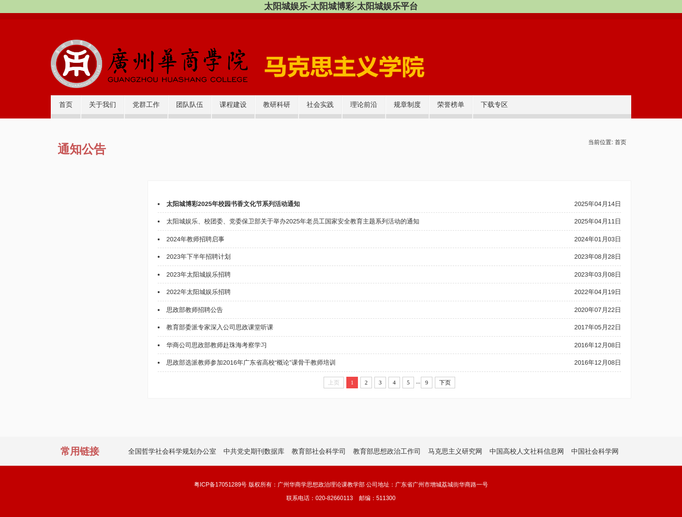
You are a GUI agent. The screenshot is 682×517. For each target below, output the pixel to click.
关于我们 (102, 104)
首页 (66, 104)
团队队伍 (189, 104)
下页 (445, 382)
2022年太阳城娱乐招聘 (198, 291)
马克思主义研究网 (455, 451)
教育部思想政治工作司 (387, 451)
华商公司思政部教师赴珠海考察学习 (216, 345)
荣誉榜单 (450, 104)
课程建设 (233, 104)
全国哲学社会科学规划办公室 (172, 451)
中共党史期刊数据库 (253, 451)
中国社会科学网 (595, 451)
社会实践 (320, 104)
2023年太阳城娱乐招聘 (198, 274)
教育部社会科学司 (319, 451)
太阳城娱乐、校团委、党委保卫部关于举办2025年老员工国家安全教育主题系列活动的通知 (292, 221)
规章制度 (407, 104)
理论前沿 (363, 104)
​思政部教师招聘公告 (194, 309)
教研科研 (276, 104)
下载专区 (494, 104)
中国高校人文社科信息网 (526, 451)
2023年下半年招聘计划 (198, 256)
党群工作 (146, 104)
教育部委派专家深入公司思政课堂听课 (219, 327)
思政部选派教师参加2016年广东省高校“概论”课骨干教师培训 (251, 362)
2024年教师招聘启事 (195, 239)
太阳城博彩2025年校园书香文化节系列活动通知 (233, 203)
